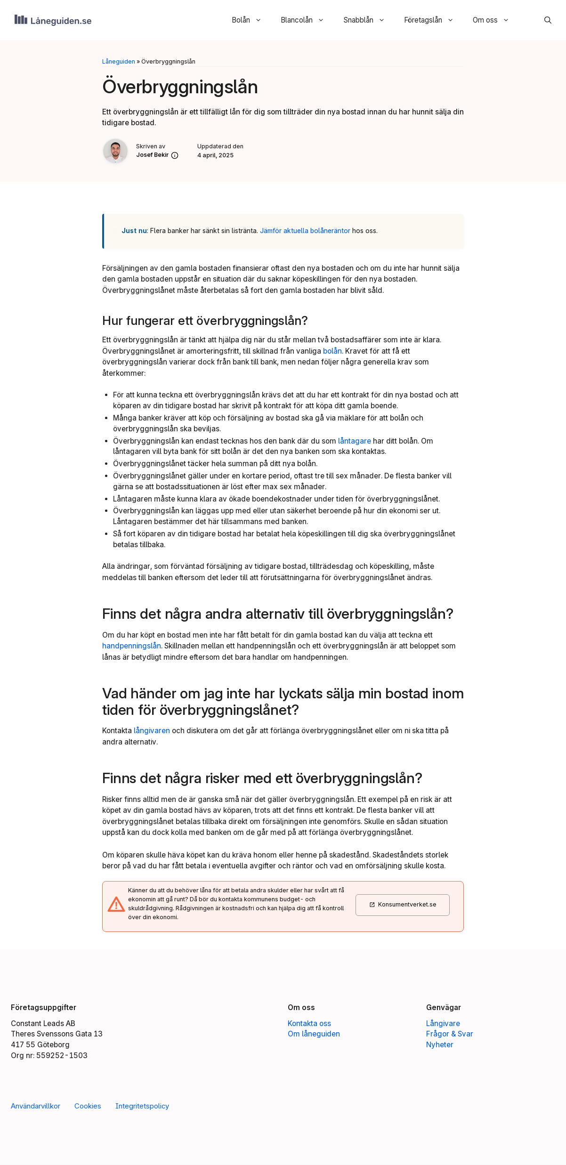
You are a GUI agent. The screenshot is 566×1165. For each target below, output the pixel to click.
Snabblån (368, 20)
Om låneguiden (314, 1034)
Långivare (443, 1024)
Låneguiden (118, 62)
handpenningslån (131, 646)
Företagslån (433, 20)
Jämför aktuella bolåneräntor (305, 231)
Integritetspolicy (142, 1107)
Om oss (496, 20)
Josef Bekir (152, 155)
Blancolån (306, 20)
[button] (542, 20)
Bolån (251, 20)
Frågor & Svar (449, 1034)
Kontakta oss (309, 1024)
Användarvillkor (35, 1107)
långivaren (152, 731)
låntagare (354, 441)
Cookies (87, 1107)
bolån (332, 352)
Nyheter (439, 1045)
